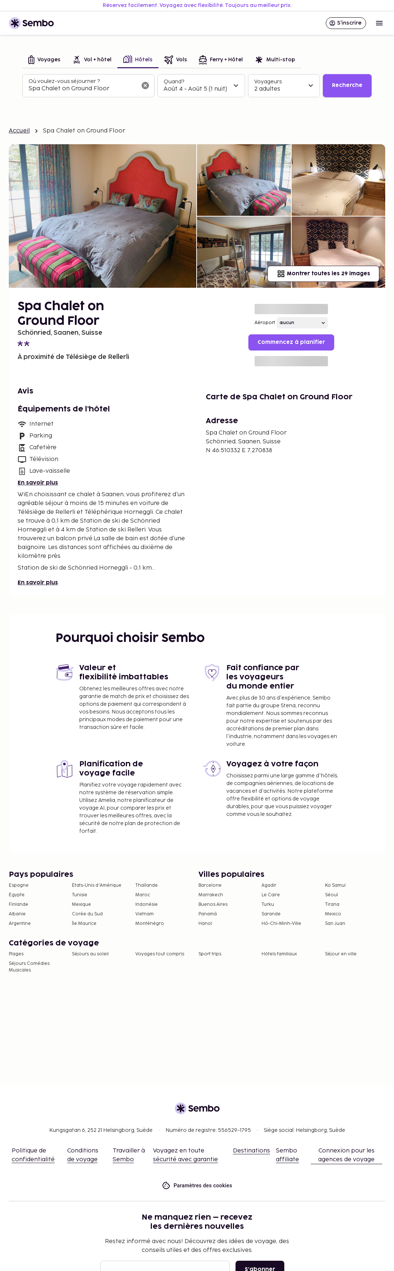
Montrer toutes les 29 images (323, 273)
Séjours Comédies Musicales (29, 967)
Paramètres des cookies (197, 1185)
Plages (16, 954)
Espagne (19, 885)
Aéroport (265, 323)
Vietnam (144, 914)
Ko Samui (335, 885)
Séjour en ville (341, 954)
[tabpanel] (197, 86)
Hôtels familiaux (279, 954)
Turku (268, 904)
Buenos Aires (212, 904)
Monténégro (149, 923)
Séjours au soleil (90, 954)
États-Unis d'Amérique (96, 885)
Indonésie (146, 904)
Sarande (271, 914)
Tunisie (79, 895)
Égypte (17, 895)
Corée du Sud (87, 914)
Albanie (17, 914)
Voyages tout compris (159, 954)
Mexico (333, 914)
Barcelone (210, 885)
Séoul (331, 895)
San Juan (335, 923)
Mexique (81, 904)
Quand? (174, 82)
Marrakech (210, 895)
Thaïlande (146, 885)
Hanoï (205, 923)
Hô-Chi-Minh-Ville (281, 923)
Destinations (251, 1150)
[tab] (44, 60)
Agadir (269, 885)
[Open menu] (379, 23)
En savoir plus (38, 482)
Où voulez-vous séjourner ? (64, 81)
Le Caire (271, 895)
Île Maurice (84, 923)
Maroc (142, 895)
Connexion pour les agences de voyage (346, 1155)
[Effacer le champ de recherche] (145, 85)
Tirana (332, 904)
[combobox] (82, 88)
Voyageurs (268, 82)
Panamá (207, 914)
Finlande (18, 904)
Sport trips (209, 954)
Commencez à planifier (291, 342)
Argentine (20, 923)
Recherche (347, 85)
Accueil (19, 130)
